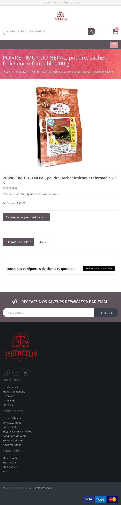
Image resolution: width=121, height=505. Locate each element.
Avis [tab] (43, 242)
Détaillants (9, 396)
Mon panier (10, 467)
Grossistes (9, 400)
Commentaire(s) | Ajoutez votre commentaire (31, 194)
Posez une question (99, 268)
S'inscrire (106, 312)
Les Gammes (10, 387)
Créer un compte (70, 2)
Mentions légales (13, 440)
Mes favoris (9, 462)
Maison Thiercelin (16, 487)
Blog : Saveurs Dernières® (18, 431)
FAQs (6, 471)
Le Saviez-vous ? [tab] (18, 242)
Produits (21, 71)
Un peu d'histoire (13, 418)
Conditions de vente (15, 436)
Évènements (10, 427)
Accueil (7, 71)
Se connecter (50, 2)
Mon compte (10, 458)
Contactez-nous (12, 422)
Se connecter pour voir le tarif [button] (26, 217)
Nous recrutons (12, 445)
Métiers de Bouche (14, 391)
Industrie (8, 405)
